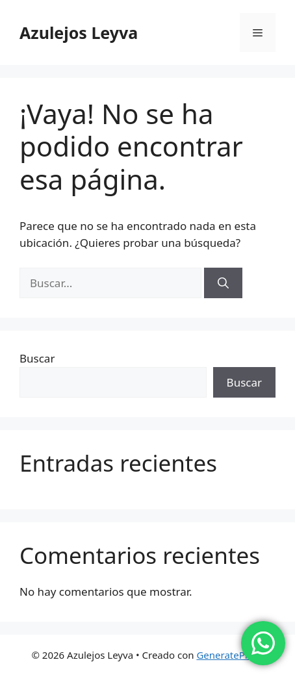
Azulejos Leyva (78, 32)
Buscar (37, 358)
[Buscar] (223, 283)
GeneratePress (229, 654)
